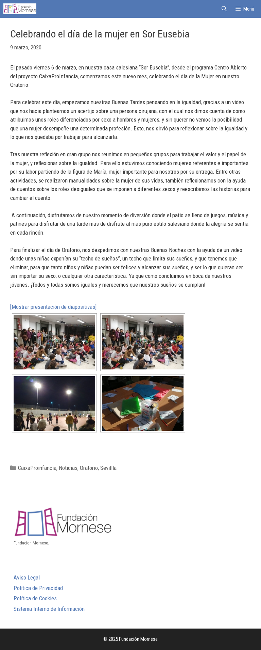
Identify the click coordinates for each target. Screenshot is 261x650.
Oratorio (89, 467)
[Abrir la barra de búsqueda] (224, 9)
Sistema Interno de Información (49, 608)
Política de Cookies (35, 598)
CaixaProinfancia (37, 467)
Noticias (68, 467)
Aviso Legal (27, 577)
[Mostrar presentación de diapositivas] (53, 306)
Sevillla (108, 467)
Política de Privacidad (38, 588)
